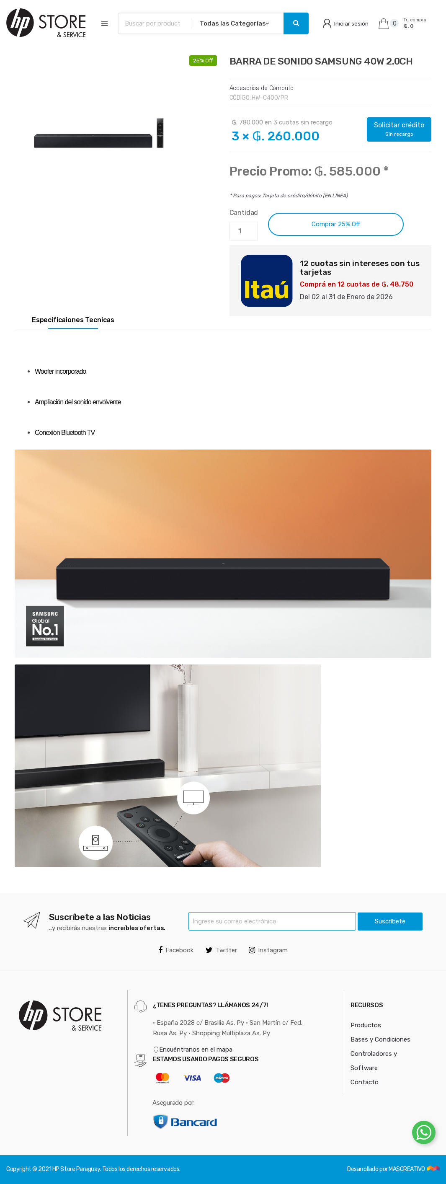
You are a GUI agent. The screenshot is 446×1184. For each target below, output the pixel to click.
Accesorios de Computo (261, 88)
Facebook (175, 950)
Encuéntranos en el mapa (192, 1049)
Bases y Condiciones (380, 1039)
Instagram (268, 950)
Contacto (365, 1082)
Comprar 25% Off (336, 224)
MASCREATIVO (407, 1169)
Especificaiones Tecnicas (73, 320)
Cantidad (243, 213)
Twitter (221, 950)
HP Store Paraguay (76, 1169)
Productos (366, 1025)
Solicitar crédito (399, 129)
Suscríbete (390, 921)
